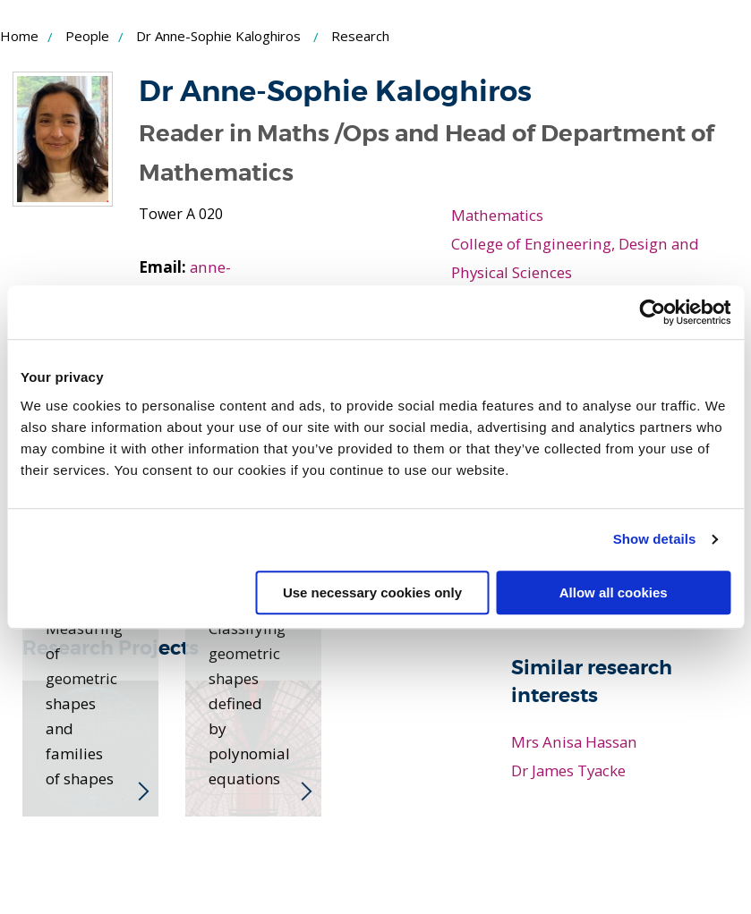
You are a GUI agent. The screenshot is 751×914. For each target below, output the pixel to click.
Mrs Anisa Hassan (574, 741)
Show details (654, 538)
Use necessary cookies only (372, 592)
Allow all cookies (613, 592)
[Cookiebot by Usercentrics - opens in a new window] (652, 312)
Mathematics (497, 214)
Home (19, 36)
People (87, 36)
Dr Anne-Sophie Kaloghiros (218, 36)
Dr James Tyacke (569, 769)
